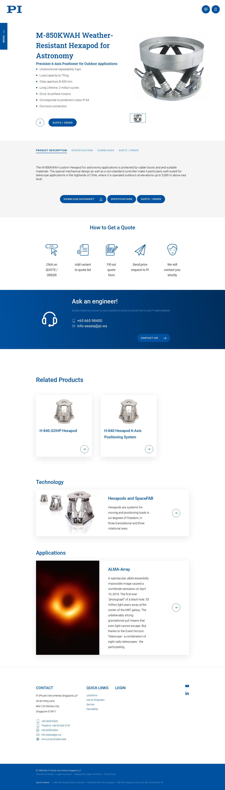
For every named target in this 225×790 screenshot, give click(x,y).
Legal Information (64, 774)
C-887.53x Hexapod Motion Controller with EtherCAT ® (139, 782)
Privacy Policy (110, 774)
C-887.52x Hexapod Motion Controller (69, 782)
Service (90, 704)
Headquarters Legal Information (88, 774)
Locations (91, 695)
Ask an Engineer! (95, 699)
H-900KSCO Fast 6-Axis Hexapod (100, 782)
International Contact (45, 774)
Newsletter (92, 709)
